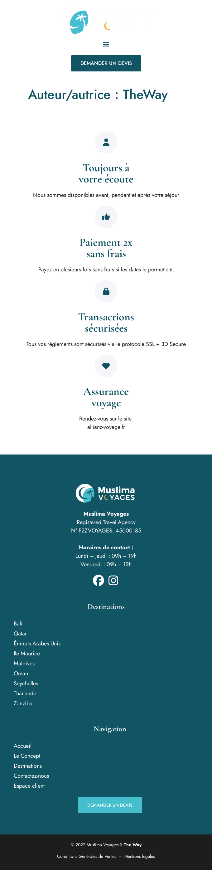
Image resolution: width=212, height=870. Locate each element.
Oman (21, 673)
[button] (106, 44)
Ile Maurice (27, 653)
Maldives (24, 663)
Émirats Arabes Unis (37, 643)
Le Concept (27, 756)
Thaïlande (25, 693)
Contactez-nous (31, 776)
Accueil (22, 746)
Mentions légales (139, 856)
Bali (18, 624)
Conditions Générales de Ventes (86, 856)
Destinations (28, 766)
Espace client (29, 786)
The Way (133, 845)
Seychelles (26, 683)
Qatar (20, 633)
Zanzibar (24, 703)
